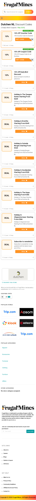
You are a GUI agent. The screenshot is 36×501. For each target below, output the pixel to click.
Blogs (5, 457)
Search (29, 12)
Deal (24, 82)
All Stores (6, 463)
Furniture (5, 374)
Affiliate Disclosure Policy (10, 487)
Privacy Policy (7, 480)
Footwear (5, 361)
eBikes (4, 381)
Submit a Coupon (8, 460)
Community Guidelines (9, 484)
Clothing (4, 368)
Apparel (4, 347)
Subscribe (30, 431)
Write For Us (6, 477)
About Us (6, 450)
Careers (5, 453)
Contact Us (6, 491)
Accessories (6, 354)
